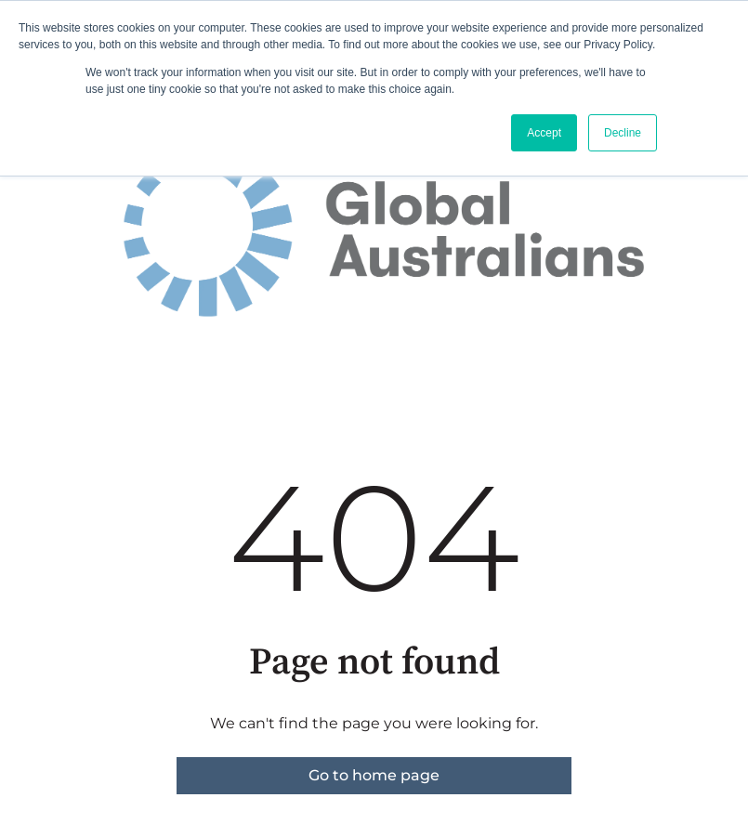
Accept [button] (544, 132)
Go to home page (374, 775)
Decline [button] (622, 132)
